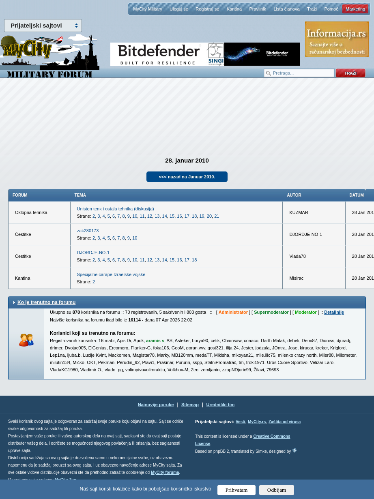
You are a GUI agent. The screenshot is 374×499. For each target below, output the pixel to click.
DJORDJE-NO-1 (93, 252)
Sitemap (190, 404)
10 (134, 216)
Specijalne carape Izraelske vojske (111, 274)
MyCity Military (147, 8)
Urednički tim (220, 404)
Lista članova (286, 8)
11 (142, 216)
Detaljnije (334, 312)
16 (179, 216)
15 (172, 216)
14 (164, 216)
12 (149, 216)
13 (157, 216)
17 (187, 216)
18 (194, 216)
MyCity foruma (165, 472)
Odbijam (276, 490)
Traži (312, 8)
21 (216, 216)
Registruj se (207, 8)
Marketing (355, 8)
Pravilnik (257, 8)
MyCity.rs (257, 422)
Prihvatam (237, 490)
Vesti (240, 422)
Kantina (234, 8)
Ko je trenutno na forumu (46, 302)
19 (201, 216)
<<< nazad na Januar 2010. (187, 176)
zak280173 (88, 230)
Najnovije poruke (156, 404)
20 (209, 216)
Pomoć (331, 8)
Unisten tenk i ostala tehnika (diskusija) (115, 208)
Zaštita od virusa (285, 422)
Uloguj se (179, 8)
